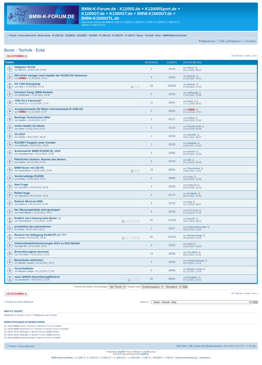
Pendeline (192, 277)
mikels (22, 137)
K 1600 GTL (120, 357)
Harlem (22, 120)
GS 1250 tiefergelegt (27, 83)
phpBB (121, 352)
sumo (190, 176)
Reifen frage (22, 192)
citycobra (23, 187)
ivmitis (22, 179)
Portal (13, 35)
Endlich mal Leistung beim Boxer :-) (37, 218)
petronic (191, 151)
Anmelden (251, 41)
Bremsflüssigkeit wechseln (31, 251)
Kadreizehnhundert (197, 227)
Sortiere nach (145, 286)
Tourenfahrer (25, 170)
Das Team (182, 346)
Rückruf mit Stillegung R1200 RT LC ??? (40, 234)
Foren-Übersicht (27, 35)
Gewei (22, 237)
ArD (189, 160)
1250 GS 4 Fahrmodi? (28, 100)
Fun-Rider (24, 254)
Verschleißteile (23, 268)
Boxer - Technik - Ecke (149, 35)
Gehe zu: (144, 302)
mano (21, 128)
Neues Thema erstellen (16, 56)
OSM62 (22, 78)
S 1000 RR (134, 357)
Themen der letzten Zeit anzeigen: (100, 286)
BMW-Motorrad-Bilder (62, 357)
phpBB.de (144, 354)
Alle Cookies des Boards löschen (205, 346)
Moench (191, 76)
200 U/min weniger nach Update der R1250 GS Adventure (50, 75)
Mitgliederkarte (208, 41)
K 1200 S (80, 357)
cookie (22, 162)
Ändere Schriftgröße (253, 34)
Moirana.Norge (194, 235)
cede (21, 86)
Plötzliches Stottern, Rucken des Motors (40, 159)
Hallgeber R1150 (24, 67)
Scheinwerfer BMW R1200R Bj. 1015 (37, 151)
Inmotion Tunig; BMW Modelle (33, 92)
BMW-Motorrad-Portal (174, 35)
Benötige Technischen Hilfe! (32, 117)
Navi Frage (21, 184)
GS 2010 (19, 134)
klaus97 (191, 218)
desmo (22, 70)
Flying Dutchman (195, 260)
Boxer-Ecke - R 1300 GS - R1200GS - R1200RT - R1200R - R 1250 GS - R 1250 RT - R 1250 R (86, 35)
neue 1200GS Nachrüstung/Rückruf (37, 276)
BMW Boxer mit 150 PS (29, 167)
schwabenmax (26, 154)
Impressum (205, 357)
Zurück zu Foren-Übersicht (20, 302)
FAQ (222, 41)
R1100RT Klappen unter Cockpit (34, 142)
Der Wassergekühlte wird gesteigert (37, 209)
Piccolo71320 (194, 126)
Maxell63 (191, 134)
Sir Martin (192, 193)
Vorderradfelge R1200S (29, 176)
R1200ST (157, 357)
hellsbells (23, 145)
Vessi (21, 229)
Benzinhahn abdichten (28, 260)
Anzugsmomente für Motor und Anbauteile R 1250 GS (48, 109)
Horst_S (191, 101)
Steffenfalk (24, 95)
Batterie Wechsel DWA (28, 201)
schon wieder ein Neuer (29, 125)
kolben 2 (23, 204)
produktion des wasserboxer (32, 226)
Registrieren (235, 41)
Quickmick (24, 279)
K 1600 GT (106, 357)
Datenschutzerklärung (186, 357)
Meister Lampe (26, 263)
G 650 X (146, 357)
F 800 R (169, 357)
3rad (189, 202)
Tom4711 (23, 103)
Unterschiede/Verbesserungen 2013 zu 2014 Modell (47, 243)
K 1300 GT (92, 357)
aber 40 (22, 246)
